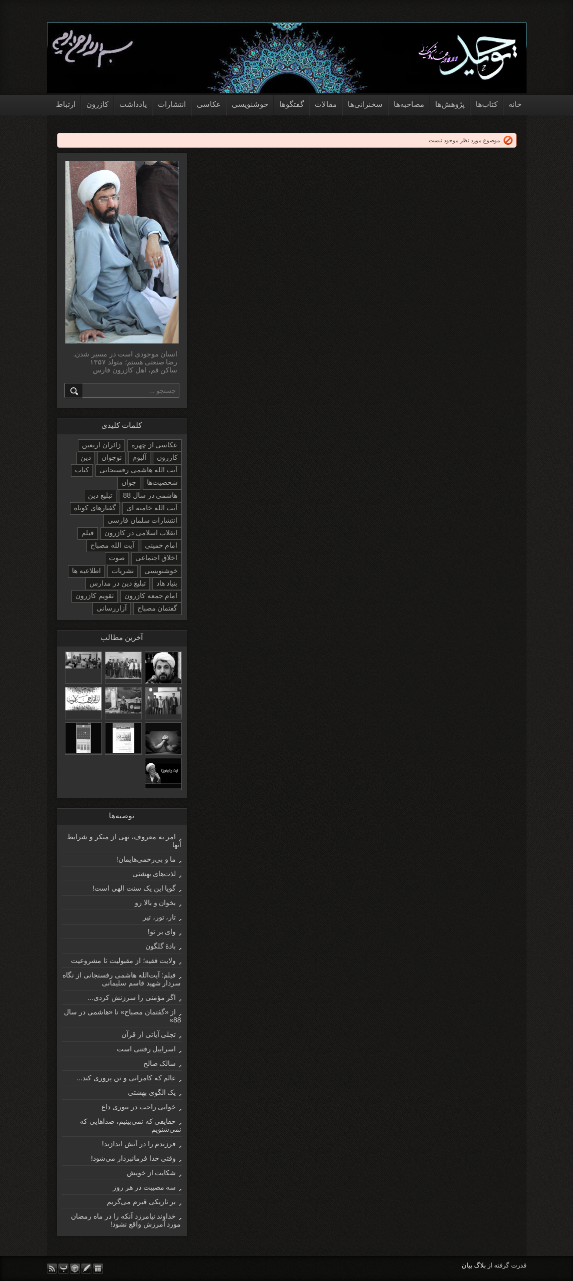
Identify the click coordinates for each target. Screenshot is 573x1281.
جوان (128, 482)
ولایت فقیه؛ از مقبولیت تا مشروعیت (123, 960)
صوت (117, 558)
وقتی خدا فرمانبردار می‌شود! (133, 1158)
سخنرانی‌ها (365, 104)
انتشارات (172, 104)
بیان (467, 1265)
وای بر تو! (162, 932)
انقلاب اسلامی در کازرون (141, 533)
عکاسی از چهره (154, 445)
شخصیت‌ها (162, 482)
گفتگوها (291, 104)
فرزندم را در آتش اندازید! (139, 1144)
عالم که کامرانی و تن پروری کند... (126, 1078)
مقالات (326, 104)
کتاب (82, 470)
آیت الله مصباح (112, 545)
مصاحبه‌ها (409, 104)
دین (85, 457)
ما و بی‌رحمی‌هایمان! (146, 859)
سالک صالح (159, 1063)
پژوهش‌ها (450, 104)
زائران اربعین (101, 445)
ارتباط (65, 104)
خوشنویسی (250, 104)
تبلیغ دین (100, 495)
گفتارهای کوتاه (95, 508)
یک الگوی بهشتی (152, 1092)
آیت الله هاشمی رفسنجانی (138, 470)
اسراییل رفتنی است (146, 1049)
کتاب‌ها (487, 104)
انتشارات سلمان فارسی (142, 520)
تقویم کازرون (94, 596)
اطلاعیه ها (86, 571)
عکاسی (209, 104)
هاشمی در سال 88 (150, 495)
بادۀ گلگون (160, 946)
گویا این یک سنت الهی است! (134, 888)
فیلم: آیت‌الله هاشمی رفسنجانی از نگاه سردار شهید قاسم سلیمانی (121, 979)
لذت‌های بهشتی (154, 874)
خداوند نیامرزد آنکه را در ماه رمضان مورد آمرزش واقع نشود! (126, 1220)
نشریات (122, 571)
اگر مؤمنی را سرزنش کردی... (131, 997)
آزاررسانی (111, 608)
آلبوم (139, 457)
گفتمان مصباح (157, 608)
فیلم (87, 533)
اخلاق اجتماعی (156, 558)
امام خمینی (161, 545)
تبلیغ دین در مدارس (117, 583)
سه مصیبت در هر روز (144, 1187)
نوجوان (111, 457)
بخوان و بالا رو (155, 903)
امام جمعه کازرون (151, 596)
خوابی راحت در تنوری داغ (138, 1107)
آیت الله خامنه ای (152, 508)
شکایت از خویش (151, 1173)
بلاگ (480, 1265)
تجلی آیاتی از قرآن (148, 1034)
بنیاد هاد (167, 583)
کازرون (97, 104)
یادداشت (133, 104)
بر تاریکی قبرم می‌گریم (141, 1202)
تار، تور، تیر (159, 917)
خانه (515, 104)
